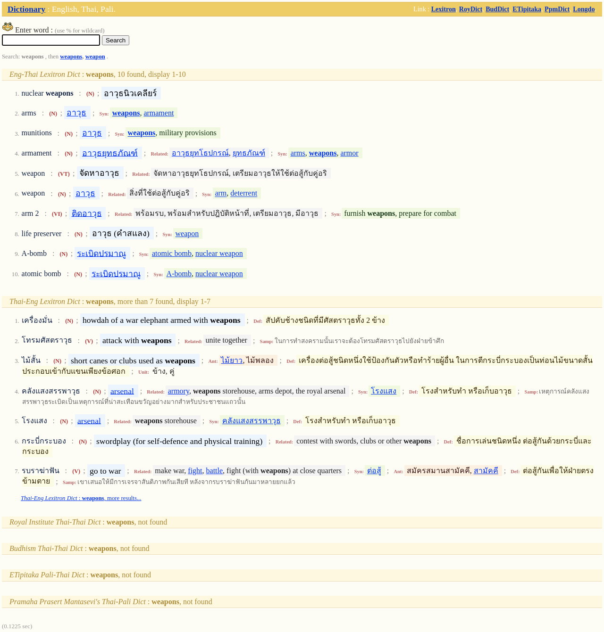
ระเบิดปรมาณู (101, 253)
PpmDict (557, 9)
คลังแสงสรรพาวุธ (251, 421)
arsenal (122, 390)
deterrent (243, 193)
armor (349, 153)
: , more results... (81, 498)
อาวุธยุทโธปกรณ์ (200, 153)
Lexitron (443, 9)
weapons (71, 56)
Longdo (584, 9)
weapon (95, 56)
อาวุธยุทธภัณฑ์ (110, 152)
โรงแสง (383, 391)
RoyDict (470, 9)
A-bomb (179, 274)
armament (158, 113)
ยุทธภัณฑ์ (249, 153)
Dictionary (26, 9)
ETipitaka (526, 9)
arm (220, 193)
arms (298, 153)
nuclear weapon (219, 253)
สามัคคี (486, 471)
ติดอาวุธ (87, 213)
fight (195, 471)
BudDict (497, 9)
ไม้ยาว (232, 360)
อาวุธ (76, 112)
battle (214, 471)
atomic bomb (172, 253)
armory (178, 391)
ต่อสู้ (374, 471)
